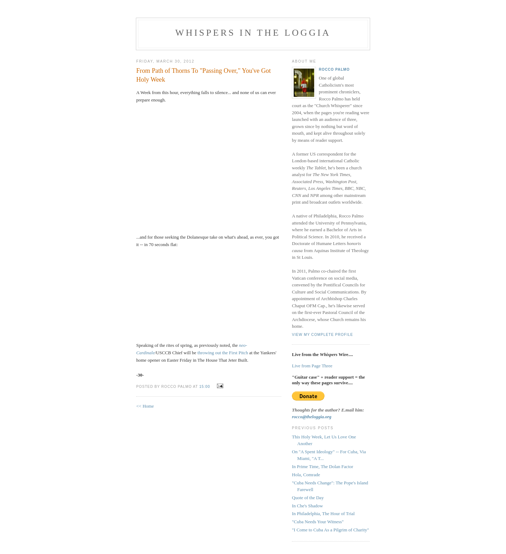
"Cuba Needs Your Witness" (318, 521)
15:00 (204, 387)
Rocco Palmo (334, 69)
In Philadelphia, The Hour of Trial (323, 513)
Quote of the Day (308, 497)
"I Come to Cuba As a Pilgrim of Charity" (330, 529)
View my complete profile (322, 335)
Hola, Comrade (306, 474)
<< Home (145, 406)
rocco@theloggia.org (312, 416)
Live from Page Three (312, 365)
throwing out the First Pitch (222, 352)
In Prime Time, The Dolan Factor (322, 466)
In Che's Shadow (307, 505)
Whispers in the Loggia (253, 33)
